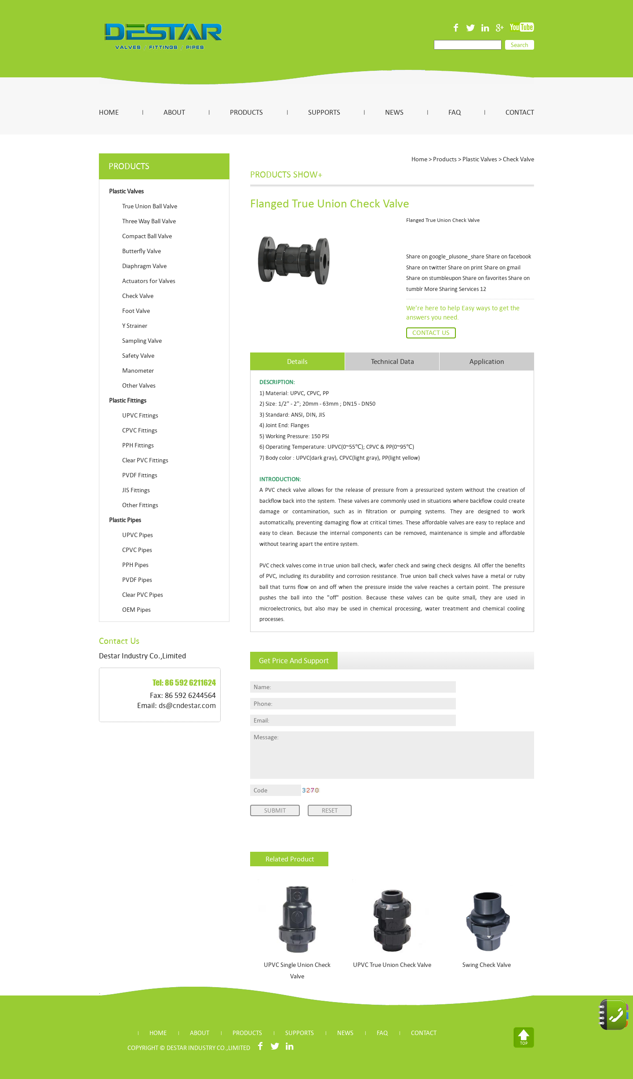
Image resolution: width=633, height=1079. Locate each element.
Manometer (138, 370)
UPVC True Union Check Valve (392, 965)
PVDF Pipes (137, 580)
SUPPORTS (324, 112)
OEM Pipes (136, 610)
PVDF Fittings (139, 475)
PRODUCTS (246, 112)
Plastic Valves (479, 159)
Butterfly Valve (141, 251)
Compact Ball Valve (147, 236)
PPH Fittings (138, 445)
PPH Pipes (135, 565)
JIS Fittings (136, 490)
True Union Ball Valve (149, 206)
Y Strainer (134, 326)
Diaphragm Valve (144, 266)
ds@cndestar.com (187, 705)
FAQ (454, 112)
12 (483, 289)
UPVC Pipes (137, 535)
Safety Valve (138, 356)
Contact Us (430, 332)
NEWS (394, 112)
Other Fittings (140, 505)
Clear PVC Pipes (142, 595)
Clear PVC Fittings (145, 460)
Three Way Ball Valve (149, 221)
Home (419, 159)
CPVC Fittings (139, 430)
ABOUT (174, 112)
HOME (109, 112)
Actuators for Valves (148, 281)
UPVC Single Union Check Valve (297, 970)
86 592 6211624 (190, 682)
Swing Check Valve (486, 965)
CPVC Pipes (137, 550)
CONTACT (520, 112)
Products (445, 159)
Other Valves (139, 385)
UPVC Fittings (140, 415)
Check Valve (137, 296)
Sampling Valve (142, 341)
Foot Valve (136, 311)
